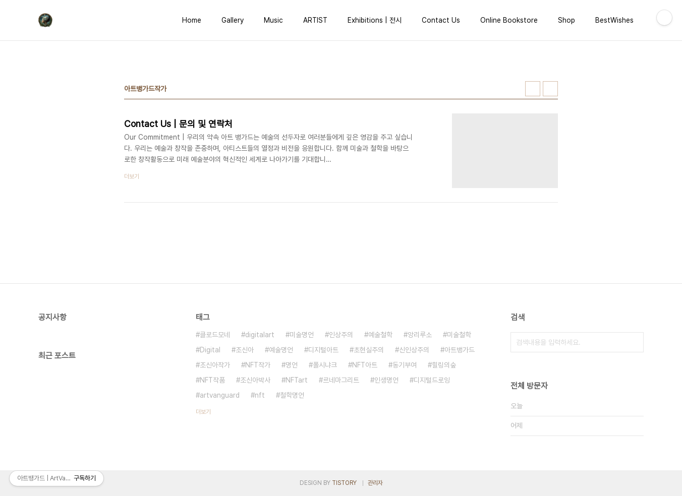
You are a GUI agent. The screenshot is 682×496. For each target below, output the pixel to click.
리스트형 (550, 88)
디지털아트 (323, 350)
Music (273, 20)
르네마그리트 (341, 380)
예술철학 (380, 335)
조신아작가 (215, 365)
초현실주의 (369, 350)
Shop (566, 20)
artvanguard (220, 395)
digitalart (259, 335)
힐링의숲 (444, 365)
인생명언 (386, 380)
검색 (633, 342)
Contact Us (441, 20)
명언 (292, 365)
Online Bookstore (509, 20)
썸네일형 (532, 88)
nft (260, 395)
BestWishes (614, 20)
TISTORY (344, 482)
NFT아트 (364, 365)
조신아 (245, 350)
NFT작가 (257, 365)
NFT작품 (212, 380)
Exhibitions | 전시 (375, 20)
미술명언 (302, 335)
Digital (210, 350)
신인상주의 (414, 350)
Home (191, 20)
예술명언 (281, 350)
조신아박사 (255, 380)
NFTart (297, 380)
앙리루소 (420, 335)
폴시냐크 (325, 365)
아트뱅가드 (459, 350)
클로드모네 (215, 335)
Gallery (232, 20)
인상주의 (341, 335)
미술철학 (459, 335)
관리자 (375, 482)
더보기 (203, 411)
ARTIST (315, 20)
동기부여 (404, 365)
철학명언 (292, 395)
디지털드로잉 (432, 380)
